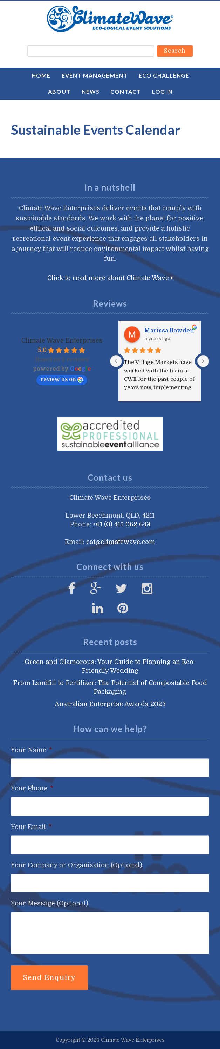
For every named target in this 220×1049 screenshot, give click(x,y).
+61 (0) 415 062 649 (121, 524)
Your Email (31, 826)
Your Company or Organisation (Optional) (76, 865)
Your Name (31, 749)
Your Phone (32, 788)
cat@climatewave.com (120, 541)
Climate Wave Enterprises (110, 19)
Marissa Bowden (169, 330)
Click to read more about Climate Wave (110, 277)
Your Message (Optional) (49, 903)
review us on (62, 379)
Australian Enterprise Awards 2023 (110, 704)
